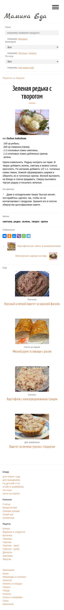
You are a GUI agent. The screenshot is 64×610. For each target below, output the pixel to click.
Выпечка (7, 535)
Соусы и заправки (12, 597)
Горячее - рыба (11, 549)
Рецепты (7, 78)
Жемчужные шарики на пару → (38, 256)
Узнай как (8, 514)
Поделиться (9, 230)
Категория (10, 42)
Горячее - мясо (11, 545)
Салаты (33, 53)
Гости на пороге (32, 347)
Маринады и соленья (14, 576)
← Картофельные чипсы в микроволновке (32, 246)
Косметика (8, 517)
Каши (6, 573)
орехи (44, 221)
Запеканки (8, 570)
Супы (6, 600)
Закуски (20, 78)
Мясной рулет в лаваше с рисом (32, 351)
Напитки (7, 580)
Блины (6, 528)
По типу (9, 56)
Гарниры (7, 538)
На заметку (8, 189)
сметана (7, 221)
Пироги (6, 587)
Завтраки (8, 555)
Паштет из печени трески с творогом (32, 446)
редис (17, 221)
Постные (22, 53)
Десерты (7, 552)
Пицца (6, 590)
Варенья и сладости (14, 532)
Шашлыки (8, 604)
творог (36, 221)
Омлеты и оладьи (12, 583)
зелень (26, 221)
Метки (6, 216)
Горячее (7, 542)
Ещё (5, 268)
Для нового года (26, 67)
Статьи (6, 504)
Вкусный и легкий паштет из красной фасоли (32, 304)
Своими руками (11, 511)
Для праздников (32, 442)
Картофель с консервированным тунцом (32, 399)
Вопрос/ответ (10, 507)
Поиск (8, 27)
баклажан (22, 39)
